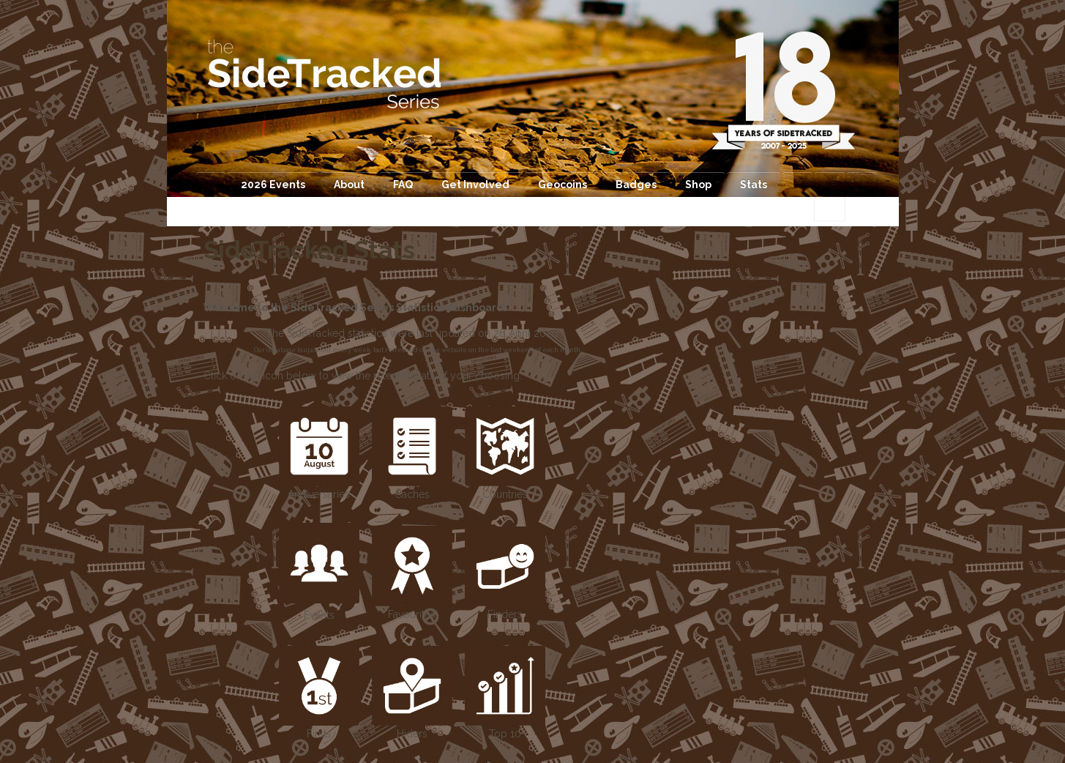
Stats (753, 184)
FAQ (403, 184)
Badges (636, 184)
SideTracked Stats (309, 249)
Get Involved (475, 184)
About (349, 184)
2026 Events (273, 184)
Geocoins (562, 184)
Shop (698, 184)
